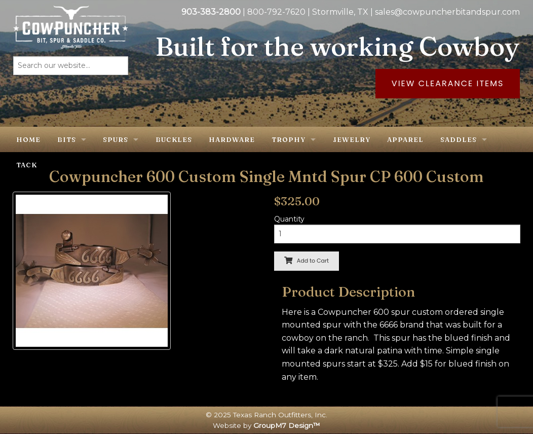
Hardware (232, 139)
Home (28, 139)
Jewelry (351, 139)
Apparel (405, 139)
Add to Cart (306, 261)
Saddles (458, 139)
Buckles (174, 139)
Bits (66, 139)
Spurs (115, 139)
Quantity (289, 219)
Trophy (289, 139)
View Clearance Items (448, 83)
